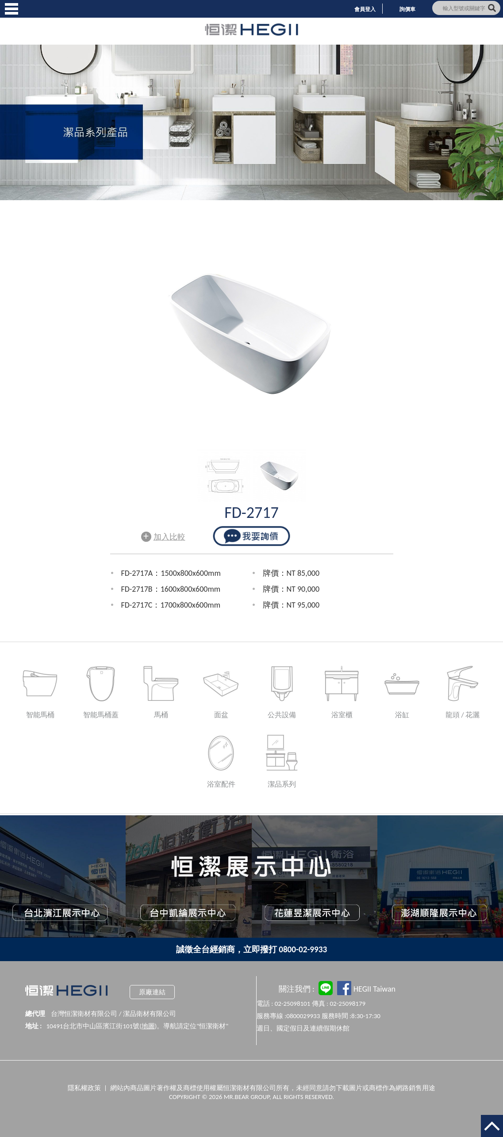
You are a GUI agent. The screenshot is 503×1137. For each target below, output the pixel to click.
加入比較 (163, 535)
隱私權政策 (84, 1088)
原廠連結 (152, 992)
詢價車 (407, 9)
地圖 (148, 1026)
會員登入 (365, 9)
